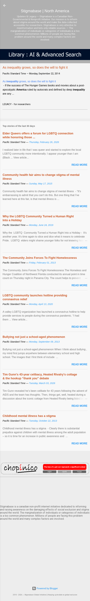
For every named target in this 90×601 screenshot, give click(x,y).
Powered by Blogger (45, 588)
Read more (79, 164)
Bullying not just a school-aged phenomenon (34, 336)
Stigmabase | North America (45, 11)
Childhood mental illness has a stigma (29, 416)
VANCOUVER (45, 490)
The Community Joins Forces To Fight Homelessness (40, 257)
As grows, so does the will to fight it (29, 81)
